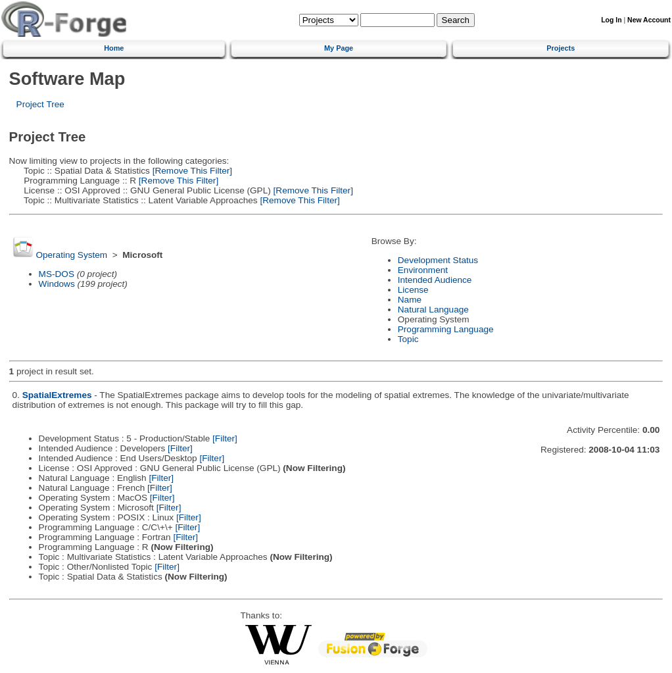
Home (114, 48)
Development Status (438, 260)
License (413, 290)
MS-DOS (56, 274)
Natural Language (433, 309)
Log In (611, 20)
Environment (423, 270)
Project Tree (40, 104)
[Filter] (224, 438)
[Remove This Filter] (191, 171)
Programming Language (446, 329)
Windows (57, 284)
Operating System (71, 255)
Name (409, 300)
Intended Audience (435, 280)
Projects (560, 48)
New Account (649, 20)
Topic (408, 339)
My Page (338, 48)
